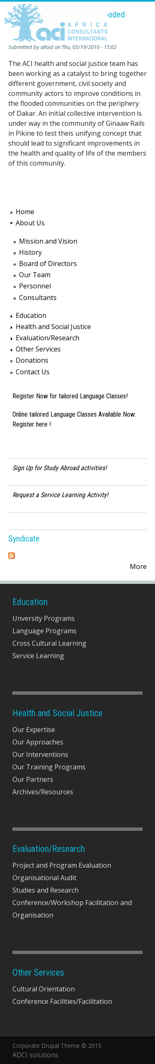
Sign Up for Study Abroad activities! (59, 468)
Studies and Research (45, 890)
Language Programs (44, 630)
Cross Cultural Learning (49, 643)
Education (31, 315)
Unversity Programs (43, 618)
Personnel (35, 285)
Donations (32, 360)
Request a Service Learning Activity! (60, 495)
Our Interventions (40, 754)
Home (25, 211)
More (138, 566)
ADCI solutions (35, 1054)
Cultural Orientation (43, 988)
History (30, 252)
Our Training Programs (49, 766)
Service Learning (38, 655)
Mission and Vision (48, 241)
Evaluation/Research (47, 337)
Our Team (34, 274)
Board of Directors (48, 263)
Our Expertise (33, 729)
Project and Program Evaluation (61, 865)
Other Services (38, 349)
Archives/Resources (42, 791)
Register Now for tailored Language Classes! (70, 396)
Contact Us (33, 371)
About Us (30, 222)
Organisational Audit (44, 877)
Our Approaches (37, 742)
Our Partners (32, 779)
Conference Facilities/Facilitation (62, 1001)
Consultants (38, 297)
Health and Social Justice (53, 326)
